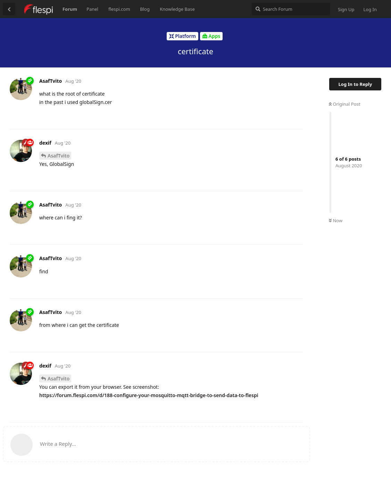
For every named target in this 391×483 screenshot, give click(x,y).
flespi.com (119, 9)
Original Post (344, 104)
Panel (92, 9)
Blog (145, 9)
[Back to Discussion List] (9, 9)
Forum (70, 9)
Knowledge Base (177, 9)
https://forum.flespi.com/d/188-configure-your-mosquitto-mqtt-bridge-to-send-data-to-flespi (148, 395)
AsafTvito (58, 155)
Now (335, 220)
